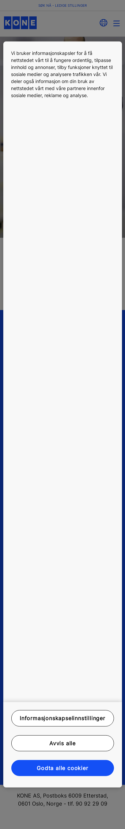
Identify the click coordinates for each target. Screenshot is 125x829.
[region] (62, 414)
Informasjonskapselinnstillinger (62, 718)
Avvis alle (62, 743)
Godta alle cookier (62, 768)
